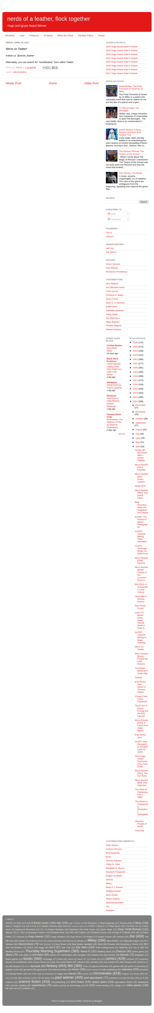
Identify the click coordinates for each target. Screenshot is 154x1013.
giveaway (141, 966)
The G (109, 232)
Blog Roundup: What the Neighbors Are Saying (141, 507)
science (9, 982)
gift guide (129, 966)
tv (87, 985)
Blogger (98, 1001)
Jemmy (109, 879)
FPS (72, 932)
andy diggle (24, 955)
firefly (85, 966)
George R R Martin (121, 932)
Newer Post (13, 83)
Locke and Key (54, 941)
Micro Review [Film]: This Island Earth (141, 494)
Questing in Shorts (129, 944)
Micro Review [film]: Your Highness (141, 782)
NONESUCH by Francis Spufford (114, 386)
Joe (132, 936)
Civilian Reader (114, 345)
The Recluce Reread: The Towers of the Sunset (131, 152)
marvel (72, 973)
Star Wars (81, 947)
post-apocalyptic (93, 977)
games (116, 966)
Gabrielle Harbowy (115, 310)
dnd (26, 966)
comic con (95, 959)
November (140, 412)
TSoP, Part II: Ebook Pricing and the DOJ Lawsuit (141, 710)
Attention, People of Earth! (140, 824)
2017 (135, 380)
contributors (21, 962)
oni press (45, 978)
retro (132, 978)
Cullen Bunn (114, 926)
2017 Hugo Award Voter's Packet (121, 73)
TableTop (123, 947)
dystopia (35, 966)
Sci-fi (52, 947)
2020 (135, 367)
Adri (58, 922)
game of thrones (100, 966)
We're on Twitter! (139, 648)
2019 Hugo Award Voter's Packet (121, 65)
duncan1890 (75, 1001)
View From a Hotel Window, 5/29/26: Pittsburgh (113, 402)
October (140, 418)
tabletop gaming (59, 985)
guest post (42, 969)
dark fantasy (126, 962)
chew (60, 959)
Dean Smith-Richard (129, 929)
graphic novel (12, 969)
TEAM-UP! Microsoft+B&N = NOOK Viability (141, 455)
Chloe (65, 926)
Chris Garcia (112, 291)
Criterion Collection (96, 926)
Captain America (49, 926)
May (138, 442)
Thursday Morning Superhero (47, 951)
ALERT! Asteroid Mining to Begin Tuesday (140, 637)
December (140, 405)
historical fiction (59, 969)
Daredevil (73, 929)
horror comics (92, 970)
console (130, 959)
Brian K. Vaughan (13, 926)
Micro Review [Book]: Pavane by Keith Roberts (141, 658)
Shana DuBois (113, 899)
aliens (9, 954)
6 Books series (40, 922)
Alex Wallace (112, 283)
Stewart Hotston (113, 329)
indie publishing (109, 969)
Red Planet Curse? (140, 607)
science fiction (30, 982)
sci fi (141, 978)
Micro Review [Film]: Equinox (141, 560)
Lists (21, 35)
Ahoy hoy (139, 830)
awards (94, 955)
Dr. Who (20, 932)
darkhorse (141, 962)
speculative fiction (123, 982)
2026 (135, 342)
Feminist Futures (99, 932)
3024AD (9, 923)
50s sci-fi (21, 923)
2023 (135, 355)
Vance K (110, 236)
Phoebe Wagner (113, 325)
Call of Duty (31, 926)
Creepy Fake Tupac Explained (141, 699)
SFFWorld (112, 382)
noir (15, 978)
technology (75, 985)
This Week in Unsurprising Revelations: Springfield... (141, 809)
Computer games (78, 926)
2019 (135, 372)
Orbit (99, 944)
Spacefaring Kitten (115, 902)
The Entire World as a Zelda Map (141, 671)
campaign (47, 959)
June (138, 438)
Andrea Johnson (114, 849)
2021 (135, 363)
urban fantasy (102, 985)
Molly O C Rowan (114, 887)
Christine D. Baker (115, 295)
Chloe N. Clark (113, 864)
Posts (112, 214)
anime (53, 955)
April (138, 446)
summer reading (18, 985)
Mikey (108, 883)
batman (124, 954)
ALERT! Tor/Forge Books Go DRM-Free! (141, 550)
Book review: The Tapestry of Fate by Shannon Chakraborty (115, 423)
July (138, 434)
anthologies (66, 955)
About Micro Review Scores (140, 599)
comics (111, 959)
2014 (135, 393)
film (70, 966)
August (139, 429)
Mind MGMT (113, 941)
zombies (26, 988)
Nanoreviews (25, 943)
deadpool (17, 966)
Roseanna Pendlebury (116, 272)
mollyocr (125, 974)
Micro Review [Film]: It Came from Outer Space (141, 725)
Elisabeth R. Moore (115, 868)
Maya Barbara (113, 322)
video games (134, 985)
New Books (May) (112, 349)
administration (20, 72)
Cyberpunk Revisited (25, 929)
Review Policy (85, 35)
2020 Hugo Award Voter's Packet (121, 62)
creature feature (39, 962)
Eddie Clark (111, 306)
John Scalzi (19, 941)
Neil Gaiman (45, 944)
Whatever (111, 396)
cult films (94, 962)
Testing (138, 677)
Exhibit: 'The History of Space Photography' (141, 522)
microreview (102, 973)
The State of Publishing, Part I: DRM (141, 793)
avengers (81, 955)
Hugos (89, 936)
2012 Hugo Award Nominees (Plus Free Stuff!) (141, 761)
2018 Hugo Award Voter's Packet (121, 69)
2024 (135, 351)
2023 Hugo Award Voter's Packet (121, 54)
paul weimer (64, 977)
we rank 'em (11, 988)
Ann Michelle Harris (115, 287)
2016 (135, 384)
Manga (80, 941)
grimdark (28, 969)
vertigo (118, 985)
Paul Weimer (112, 268)
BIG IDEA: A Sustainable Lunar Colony (141, 588)
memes (85, 974)
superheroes (38, 985)
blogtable (139, 955)
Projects (48, 35)
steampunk (143, 982)
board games (12, 959)
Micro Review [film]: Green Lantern (141, 478)
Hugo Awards (36, 936)
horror (75, 969)
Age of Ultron (74, 923)
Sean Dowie (112, 895)
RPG (146, 944)
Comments (114, 219)
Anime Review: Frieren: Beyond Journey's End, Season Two (130, 132)
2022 (135, 359)
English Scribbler (114, 876)
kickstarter (144, 970)
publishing (113, 978)
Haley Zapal (111, 314)
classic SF (81, 959)
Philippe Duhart (113, 891)
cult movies (109, 962)
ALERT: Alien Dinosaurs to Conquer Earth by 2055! (141, 746)
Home (101, 35)
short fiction (77, 981)
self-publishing (58, 982)
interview (127, 969)
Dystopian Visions (36, 932)
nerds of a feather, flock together (48, 19)
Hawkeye (21, 937)
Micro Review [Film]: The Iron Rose (141, 773)
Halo (138, 932)
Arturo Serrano (113, 264)
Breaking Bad (126, 923)
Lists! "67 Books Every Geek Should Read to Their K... (140, 620)
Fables (82, 932)
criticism (81, 962)
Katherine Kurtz (36, 941)
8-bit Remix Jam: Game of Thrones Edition (140, 687)
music (136, 974)
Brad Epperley (113, 853)
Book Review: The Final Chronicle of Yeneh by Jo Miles (131, 89)
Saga (41, 947)
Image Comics (105, 936)
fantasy (52, 966)
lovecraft (48, 974)
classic (70, 959)
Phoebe (111, 944)
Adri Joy (110, 248)
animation (38, 954)
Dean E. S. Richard (115, 303)
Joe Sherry (111, 252)
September (141, 423)
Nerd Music (60, 944)
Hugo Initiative (58, 936)
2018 (135, 376)
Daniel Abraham (56, 929)
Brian (108, 857)
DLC (42, 929)
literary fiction (16, 974)
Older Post (91, 83)
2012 (135, 401)
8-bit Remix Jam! (140, 736)
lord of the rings (34, 974)
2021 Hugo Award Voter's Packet (121, 58)
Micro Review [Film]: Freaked (141, 467)
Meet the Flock (65, 35)
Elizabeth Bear (57, 932)
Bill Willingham (90, 923)
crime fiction (66, 962)
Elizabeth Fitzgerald (115, 872)
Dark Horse (89, 929)
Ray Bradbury (16, 947)
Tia (107, 906)
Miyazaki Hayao (131, 941)
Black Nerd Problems (112, 359)
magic (60, 974)
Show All (122, 434)
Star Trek (65, 947)
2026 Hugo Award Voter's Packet (121, 46)
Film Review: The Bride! (130, 173)
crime (52, 962)
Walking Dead (104, 951)
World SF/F (140, 486)
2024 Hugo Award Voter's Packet (121, 50)
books (28, 959)
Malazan (70, 941)
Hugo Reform (76, 937)
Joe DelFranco (113, 318)
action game (138, 951)
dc (7, 966)
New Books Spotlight (82, 944)
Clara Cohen (112, 299)
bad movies (109, 955)
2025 (135, 347)
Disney (9, 932)
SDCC (30, 947)
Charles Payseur (114, 860)
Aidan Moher (112, 845)
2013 (135, 397)
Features (34, 35)
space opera (99, 981)
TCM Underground (104, 947)
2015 (135, 389)
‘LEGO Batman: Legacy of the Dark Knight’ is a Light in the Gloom (114, 369)
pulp (124, 978)
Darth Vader (106, 929)
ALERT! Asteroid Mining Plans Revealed (140, 536)
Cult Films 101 (132, 926)
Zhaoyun (110, 910)
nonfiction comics (30, 978)
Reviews (10, 35)
